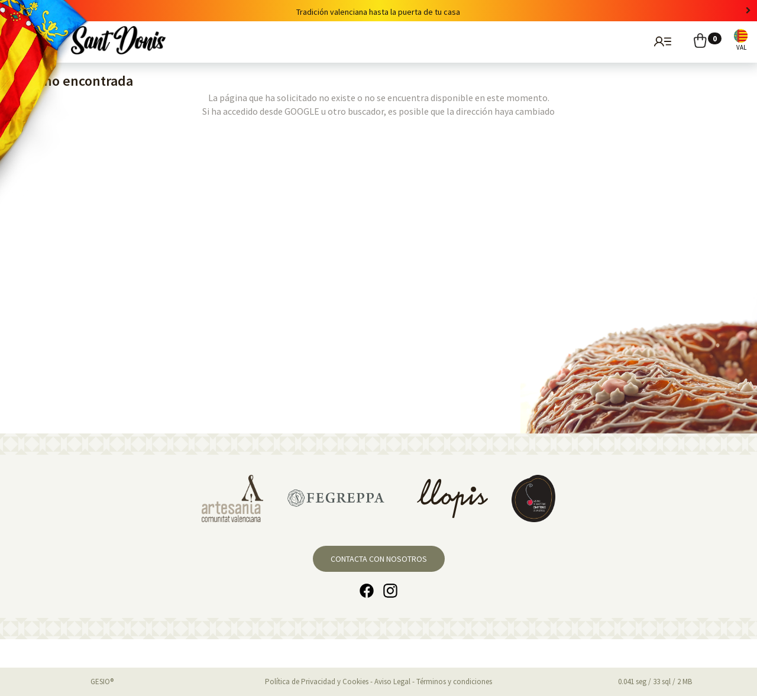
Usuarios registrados (661, 41)
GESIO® (102, 681)
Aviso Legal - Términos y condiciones (433, 681)
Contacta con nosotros (379, 558)
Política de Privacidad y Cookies (316, 681)
